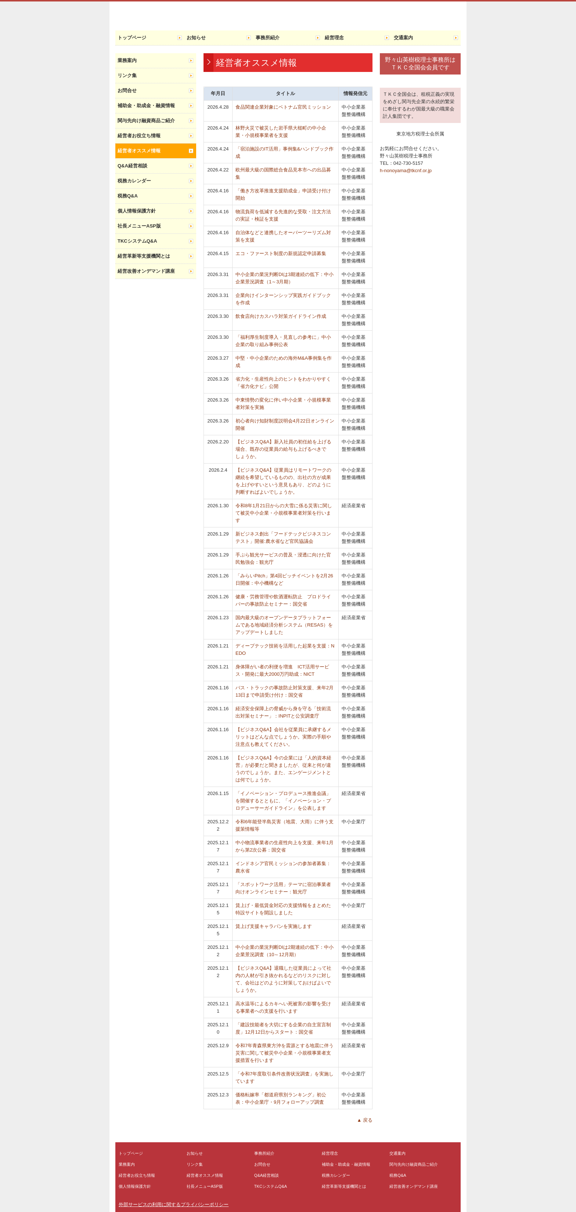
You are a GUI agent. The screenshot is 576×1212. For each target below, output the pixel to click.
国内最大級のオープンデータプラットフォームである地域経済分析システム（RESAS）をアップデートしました (284, 625)
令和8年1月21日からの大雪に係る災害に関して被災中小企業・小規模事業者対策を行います (283, 513)
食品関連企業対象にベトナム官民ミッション (283, 107)
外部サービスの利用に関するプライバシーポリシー (173, 1204)
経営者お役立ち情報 (139, 135)
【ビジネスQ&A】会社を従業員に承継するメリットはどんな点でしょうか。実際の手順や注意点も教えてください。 (283, 737)
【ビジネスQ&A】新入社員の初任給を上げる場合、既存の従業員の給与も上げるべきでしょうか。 (283, 449)
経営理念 (334, 37)
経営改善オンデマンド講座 (146, 271)
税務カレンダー (134, 181)
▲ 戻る (364, 1120)
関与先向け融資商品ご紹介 (146, 120)
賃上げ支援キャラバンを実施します (273, 926)
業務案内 (127, 60)
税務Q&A (128, 196)
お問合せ (127, 90)
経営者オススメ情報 (139, 150)
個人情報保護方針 (137, 211)
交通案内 (403, 37)
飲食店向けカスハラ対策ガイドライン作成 (280, 316)
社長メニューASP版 (139, 226)
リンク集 (127, 75)
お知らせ (196, 37)
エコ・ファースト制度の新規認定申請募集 (280, 253)
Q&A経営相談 (132, 165)
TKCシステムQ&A (137, 241)
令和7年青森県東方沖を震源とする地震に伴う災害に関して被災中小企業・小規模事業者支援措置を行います (284, 1053)
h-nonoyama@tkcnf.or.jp (406, 170)
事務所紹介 (268, 37)
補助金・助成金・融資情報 (146, 105)
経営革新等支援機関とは (144, 256)
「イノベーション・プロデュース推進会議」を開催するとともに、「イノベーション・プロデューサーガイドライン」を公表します (283, 801)
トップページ (132, 37)
